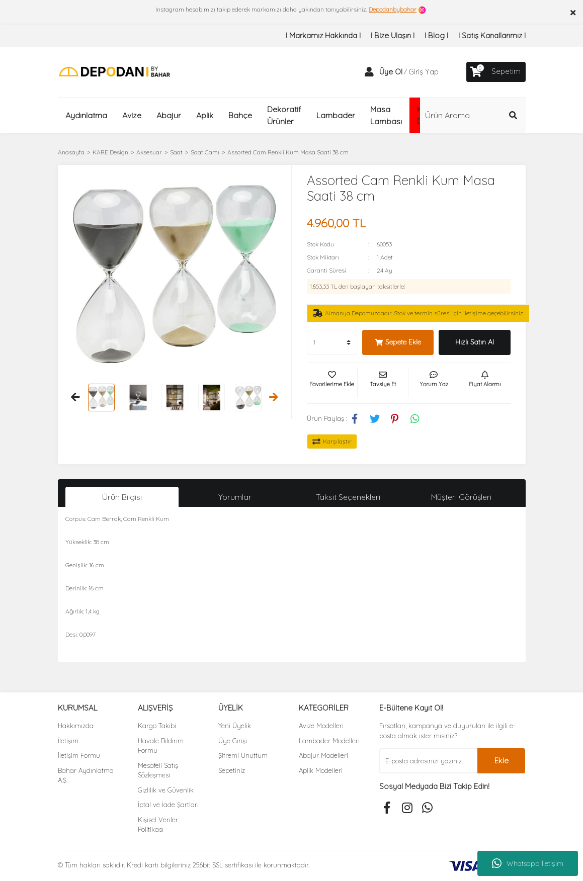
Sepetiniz (231, 770)
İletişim (68, 741)
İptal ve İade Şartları (168, 805)
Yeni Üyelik (234, 726)
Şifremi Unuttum (243, 755)
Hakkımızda (76, 726)
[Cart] (496, 72)
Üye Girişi (232, 741)
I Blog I (436, 35)
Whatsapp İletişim (527, 863)
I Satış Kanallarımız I (492, 35)
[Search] (473, 115)
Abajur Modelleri (323, 755)
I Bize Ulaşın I (392, 35)
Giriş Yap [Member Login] (423, 71)
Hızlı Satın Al (474, 341)
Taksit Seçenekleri (348, 497)
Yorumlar (235, 497)
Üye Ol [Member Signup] (390, 71)
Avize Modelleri (321, 726)
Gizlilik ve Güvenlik (166, 790)
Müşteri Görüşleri (461, 497)
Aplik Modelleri (321, 770)
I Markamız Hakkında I (323, 35)
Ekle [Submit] (501, 760)
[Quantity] (332, 342)
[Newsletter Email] (428, 760)
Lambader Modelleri (329, 741)
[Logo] (114, 71)
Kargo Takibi (157, 726)
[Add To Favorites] (332, 383)
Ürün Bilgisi (122, 497)
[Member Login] (369, 71)
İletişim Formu (79, 755)
